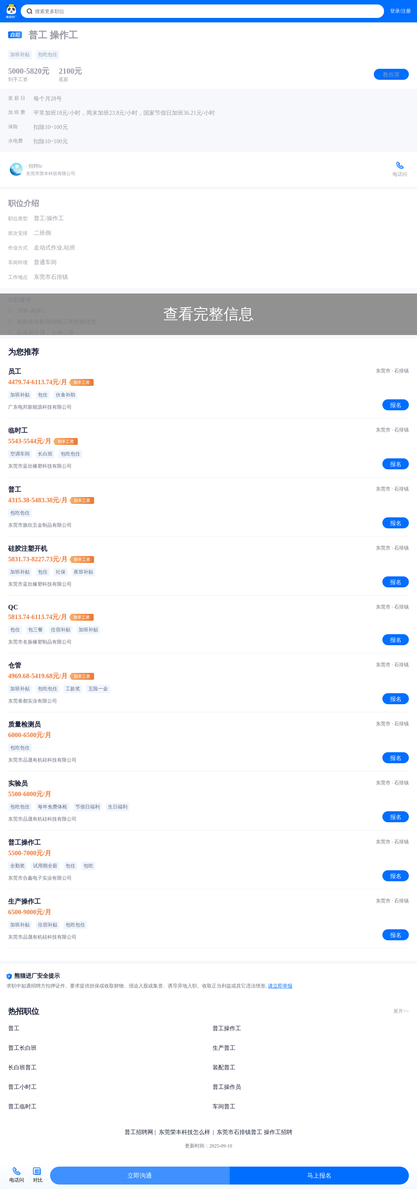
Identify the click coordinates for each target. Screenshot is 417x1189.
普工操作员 (227, 1087)
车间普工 (224, 1107)
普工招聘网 (139, 1132)
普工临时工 (22, 1107)
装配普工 (224, 1067)
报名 (396, 405)
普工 (14, 1028)
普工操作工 (227, 1028)
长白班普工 (22, 1067)
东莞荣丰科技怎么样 (184, 1132)
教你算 (391, 74)
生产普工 (224, 1048)
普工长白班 (22, 1048)
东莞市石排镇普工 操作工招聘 (254, 1132)
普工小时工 (22, 1087)
